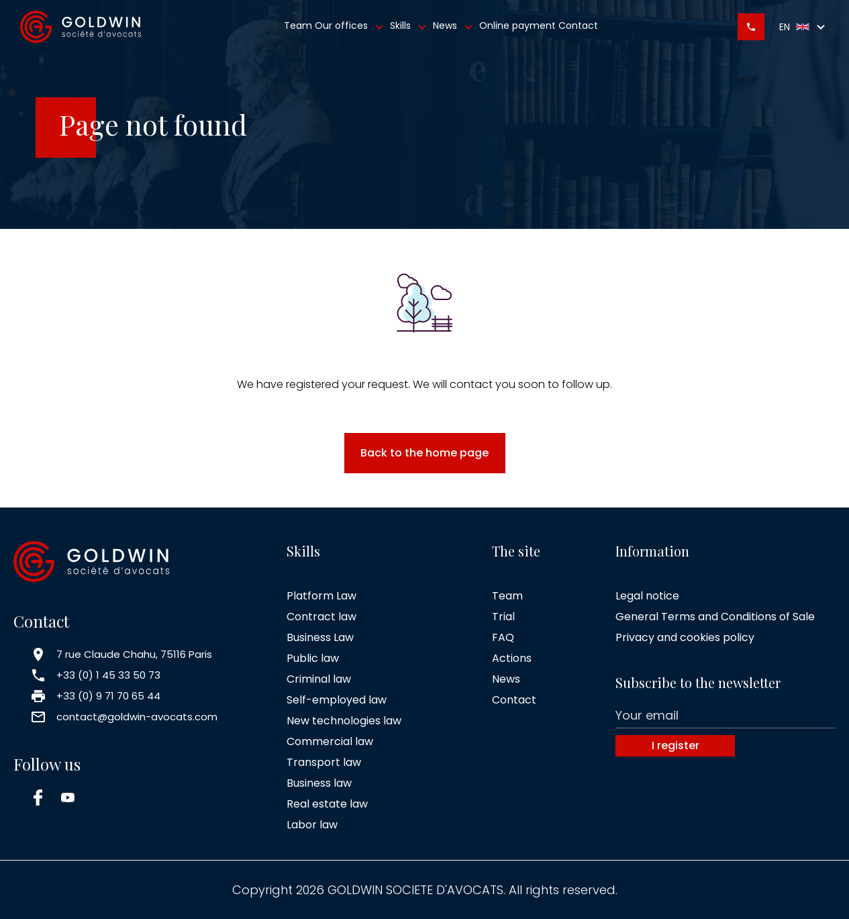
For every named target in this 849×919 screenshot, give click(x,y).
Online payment (517, 25)
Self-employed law (337, 700)
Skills (410, 27)
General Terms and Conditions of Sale (715, 616)
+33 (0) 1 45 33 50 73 (108, 675)
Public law (313, 658)
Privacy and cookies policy (684, 637)
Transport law (324, 762)
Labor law (312, 824)
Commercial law (330, 741)
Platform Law (321, 595)
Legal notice (647, 595)
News (455, 27)
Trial (503, 616)
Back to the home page (424, 453)
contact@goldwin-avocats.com (136, 717)
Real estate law (327, 804)
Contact (578, 25)
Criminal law (319, 679)
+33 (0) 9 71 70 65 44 (108, 696)
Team (298, 25)
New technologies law (344, 720)
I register (675, 745)
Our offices (351, 27)
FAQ (503, 637)
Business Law (320, 637)
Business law (319, 783)
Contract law (321, 616)
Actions (512, 658)
